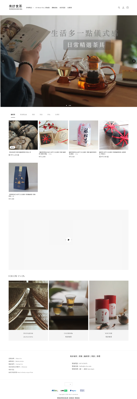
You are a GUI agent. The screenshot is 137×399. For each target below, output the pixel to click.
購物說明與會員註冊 (62, 398)
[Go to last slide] (3, 61)
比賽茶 (70, 7)
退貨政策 (71, 398)
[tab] (66, 105)
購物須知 (54, 7)
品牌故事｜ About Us (15, 358)
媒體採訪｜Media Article (16, 361)
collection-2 (68, 240)
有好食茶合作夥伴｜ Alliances (18, 367)
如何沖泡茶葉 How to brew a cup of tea (21, 372)
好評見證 (62, 7)
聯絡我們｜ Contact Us (16, 364)
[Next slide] (134, 61)
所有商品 (29, 7)
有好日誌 (11, 369)
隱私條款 (77, 398)
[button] (119, 7)
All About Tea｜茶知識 (42, 7)
